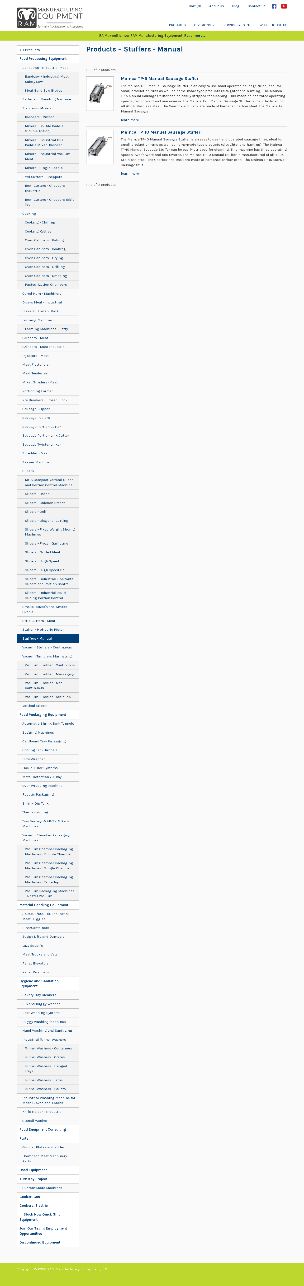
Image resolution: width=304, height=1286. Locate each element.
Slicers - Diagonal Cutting (46, 520)
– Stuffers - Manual (149, 49)
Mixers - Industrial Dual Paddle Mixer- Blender (45, 142)
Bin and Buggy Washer (41, 1004)
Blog (236, 6)
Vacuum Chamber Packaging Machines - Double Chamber (49, 851)
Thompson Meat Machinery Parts (44, 1158)
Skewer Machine (36, 462)
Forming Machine (37, 320)
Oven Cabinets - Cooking (45, 249)
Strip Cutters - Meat (38, 621)
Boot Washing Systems (41, 1013)
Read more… (194, 35)
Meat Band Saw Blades (43, 90)
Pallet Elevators (35, 963)
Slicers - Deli (35, 511)
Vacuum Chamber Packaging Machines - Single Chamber (49, 865)
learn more (130, 120)
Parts (23, 1138)
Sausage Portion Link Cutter (45, 435)
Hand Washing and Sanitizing (47, 1030)
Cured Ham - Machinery (41, 293)
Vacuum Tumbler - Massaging (50, 674)
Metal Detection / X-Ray (42, 777)
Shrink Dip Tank (35, 803)
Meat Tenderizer (35, 373)
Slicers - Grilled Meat (42, 552)
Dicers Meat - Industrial (42, 302)
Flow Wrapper (33, 759)
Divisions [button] (204, 25)
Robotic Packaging (38, 794)
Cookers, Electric (33, 1205)
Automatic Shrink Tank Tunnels (48, 723)
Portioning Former (37, 391)
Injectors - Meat (35, 356)
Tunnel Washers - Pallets (45, 1089)
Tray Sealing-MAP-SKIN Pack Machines (45, 823)
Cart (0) (195, 6)
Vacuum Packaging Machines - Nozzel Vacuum (49, 893)
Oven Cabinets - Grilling (45, 267)
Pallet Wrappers (35, 972)
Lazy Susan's (32, 945)
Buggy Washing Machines (44, 1022)
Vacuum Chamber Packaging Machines (46, 837)
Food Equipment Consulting (42, 1129)
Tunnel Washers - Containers (48, 1048)
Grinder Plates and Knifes (43, 1147)
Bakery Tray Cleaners (39, 995)
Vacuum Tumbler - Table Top (48, 697)
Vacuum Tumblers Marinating (47, 656)
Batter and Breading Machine (46, 99)
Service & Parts (237, 25)
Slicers (28, 471)
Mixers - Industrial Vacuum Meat (47, 156)
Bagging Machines (38, 732)
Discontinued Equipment (39, 1242)
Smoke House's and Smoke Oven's (44, 609)
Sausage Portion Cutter (41, 426)
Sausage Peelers (36, 417)
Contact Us (257, 6)
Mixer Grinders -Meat (40, 382)
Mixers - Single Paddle (44, 168)
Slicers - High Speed (42, 561)
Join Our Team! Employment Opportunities (43, 1230)
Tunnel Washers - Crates (45, 1057)
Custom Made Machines (42, 1188)
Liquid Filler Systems (40, 768)
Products (177, 25)
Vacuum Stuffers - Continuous (47, 647)
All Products (29, 50)
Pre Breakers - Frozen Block (45, 400)
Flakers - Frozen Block (40, 311)
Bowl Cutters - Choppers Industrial (45, 188)
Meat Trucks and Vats (40, 954)
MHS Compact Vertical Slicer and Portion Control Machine (49, 482)
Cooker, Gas (29, 1197)
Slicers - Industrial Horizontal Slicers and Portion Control (50, 581)
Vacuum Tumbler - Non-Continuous (44, 685)
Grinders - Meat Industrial (44, 347)
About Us (216, 6)
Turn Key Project (33, 1179)
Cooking (29, 213)
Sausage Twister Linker (41, 444)
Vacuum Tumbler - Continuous (50, 665)
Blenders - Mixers (37, 108)
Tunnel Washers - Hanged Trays (46, 1068)
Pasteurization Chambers (46, 284)
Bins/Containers (35, 928)
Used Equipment (33, 1170)
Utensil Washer (35, 1120)
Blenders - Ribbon (39, 117)
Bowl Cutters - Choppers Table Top (49, 202)
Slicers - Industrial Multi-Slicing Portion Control (46, 595)
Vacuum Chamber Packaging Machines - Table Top (49, 879)
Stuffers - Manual (37, 638)
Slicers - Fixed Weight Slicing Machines (50, 531)
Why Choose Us (273, 25)
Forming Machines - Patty (46, 329)
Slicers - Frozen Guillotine (46, 543)
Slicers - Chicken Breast (45, 503)
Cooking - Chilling (40, 222)
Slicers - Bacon (37, 494)
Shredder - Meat (35, 453)
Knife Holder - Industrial (42, 1111)
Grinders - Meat (35, 338)
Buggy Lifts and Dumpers (43, 936)
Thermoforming (35, 812)
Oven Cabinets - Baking (44, 240)
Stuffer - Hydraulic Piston (43, 629)
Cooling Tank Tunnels (39, 750)
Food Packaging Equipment (42, 715)
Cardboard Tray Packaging (44, 741)
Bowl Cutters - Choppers (42, 177)
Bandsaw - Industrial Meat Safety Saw (47, 79)
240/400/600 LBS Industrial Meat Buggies (45, 916)
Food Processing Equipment (42, 58)
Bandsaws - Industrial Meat (45, 67)
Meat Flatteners (35, 364)
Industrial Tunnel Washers (44, 1039)
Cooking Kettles (38, 231)
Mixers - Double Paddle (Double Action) (44, 128)
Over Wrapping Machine (42, 785)
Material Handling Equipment (43, 905)
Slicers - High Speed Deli (46, 570)
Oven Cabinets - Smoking (46, 276)
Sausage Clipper (36, 409)
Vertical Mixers (35, 706)
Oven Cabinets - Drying (44, 258)
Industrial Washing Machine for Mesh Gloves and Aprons (48, 1100)
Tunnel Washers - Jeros (44, 1080)
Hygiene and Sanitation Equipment (39, 983)
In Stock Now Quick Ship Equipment (40, 1216)
